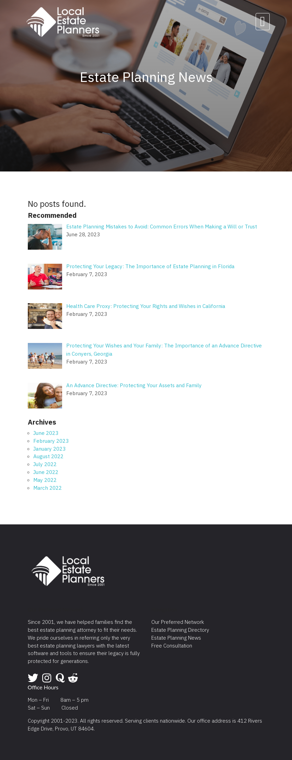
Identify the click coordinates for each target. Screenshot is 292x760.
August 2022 (48, 456)
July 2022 (45, 464)
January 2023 (49, 448)
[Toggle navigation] (263, 21)
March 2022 (47, 487)
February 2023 (51, 440)
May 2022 (45, 479)
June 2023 (45, 432)
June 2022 (45, 471)
